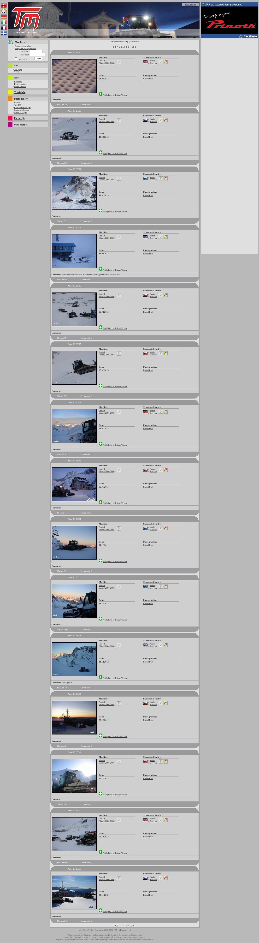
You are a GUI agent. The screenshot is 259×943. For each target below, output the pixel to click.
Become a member (23, 46)
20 (133, 46)
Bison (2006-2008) (107, 63)
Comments (20, 112)
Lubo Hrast (148, 79)
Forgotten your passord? (25, 48)
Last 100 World (22, 107)
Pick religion (190, 4)
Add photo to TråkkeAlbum (115, 95)
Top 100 (17, 105)
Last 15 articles (20, 84)
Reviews (18, 81)
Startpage (18, 69)
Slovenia (153, 63)
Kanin (152, 61)
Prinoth (102, 61)
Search (17, 102)
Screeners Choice (21, 110)
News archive (20, 86)
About (16, 72)
